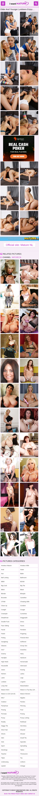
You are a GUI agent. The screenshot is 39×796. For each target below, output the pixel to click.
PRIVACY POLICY (15, 793)
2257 (26, 793)
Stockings (4, 750)
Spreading (23, 746)
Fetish (3, 633)
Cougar (22, 609)
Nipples (22, 698)
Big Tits (22, 585)
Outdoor (3, 702)
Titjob (3, 758)
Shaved (22, 730)
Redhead (23, 722)
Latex (3, 678)
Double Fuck (5, 621)
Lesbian (3, 682)
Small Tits (23, 738)
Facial (3, 629)
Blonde (3, 593)
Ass (2, 573)
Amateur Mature (6, 565)
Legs (21, 678)
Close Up (4, 605)
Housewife (4, 666)
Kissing (22, 670)
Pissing (3, 710)
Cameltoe (23, 597)
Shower (22, 734)
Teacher (3, 754)
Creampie (4, 613)
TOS (9, 793)
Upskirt (3, 766)
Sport (3, 746)
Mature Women (25, 694)
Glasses (3, 646)
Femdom (23, 629)
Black (22, 589)
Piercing (23, 706)
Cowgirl (3, 609)
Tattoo (22, 750)
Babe (22, 573)
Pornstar (4, 714)
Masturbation (24, 686)
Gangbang (4, 642)
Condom (23, 605)
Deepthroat (4, 617)
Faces (22, 625)
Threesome (24, 754)
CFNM (3, 601)
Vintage (22, 766)
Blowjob (22, 593)
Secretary (23, 726)
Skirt (2, 738)
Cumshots (23, 613)
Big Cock (4, 585)
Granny (3, 654)
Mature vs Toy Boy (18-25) (28, 690)
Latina (22, 674)
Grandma (23, 650)
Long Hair (4, 686)
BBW (2, 581)
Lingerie (22, 682)
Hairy (22, 654)
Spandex (23, 742)
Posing (22, 714)
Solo (2, 742)
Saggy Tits (4, 726)
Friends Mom (24, 638)
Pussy (3, 718)
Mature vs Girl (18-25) (8, 694)
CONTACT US (31, 793)
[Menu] (3, 3)
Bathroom (23, 577)
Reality (3, 722)
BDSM (22, 581)
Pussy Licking (24, 718)
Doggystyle (23, 617)
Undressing (5, 762)
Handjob (4, 658)
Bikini (3, 589)
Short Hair (4, 730)
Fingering (23, 633)
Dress (22, 621)
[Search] (36, 3)
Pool (21, 710)
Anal (2, 569)
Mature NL (17, 257)
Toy (21, 758)
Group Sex (23, 646)
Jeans (3, 670)
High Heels (4, 662)
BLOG (5, 793)
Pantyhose (4, 706)
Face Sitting (5, 625)
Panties (22, 702)
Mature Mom (5, 690)
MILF (2, 698)
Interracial (23, 666)
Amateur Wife (24, 565)
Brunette (4, 597)
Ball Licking (5, 577)
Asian (22, 569)
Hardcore (23, 658)
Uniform (22, 762)
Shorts (3, 734)
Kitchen (3, 674)
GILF (2, 650)
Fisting (3, 638)
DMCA (22, 793)
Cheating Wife (24, 601)
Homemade (24, 662)
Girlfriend (23, 642)
